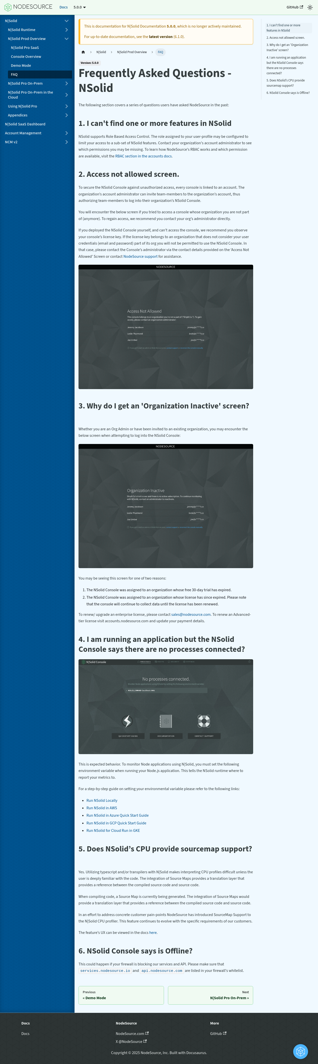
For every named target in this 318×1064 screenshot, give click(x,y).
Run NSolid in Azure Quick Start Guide (117, 815)
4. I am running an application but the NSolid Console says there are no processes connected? (286, 65)
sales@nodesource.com (191, 614)
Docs (63, 7)
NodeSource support (140, 256)
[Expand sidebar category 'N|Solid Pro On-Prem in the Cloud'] (66, 94)
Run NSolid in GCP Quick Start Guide (116, 823)
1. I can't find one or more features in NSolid (283, 28)
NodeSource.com (132, 1033)
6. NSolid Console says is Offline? (288, 93)
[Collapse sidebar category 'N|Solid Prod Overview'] (66, 39)
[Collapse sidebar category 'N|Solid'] (66, 21)
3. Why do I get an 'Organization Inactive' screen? (287, 47)
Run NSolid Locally (102, 800)
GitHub (295, 7)
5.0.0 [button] (78, 7)
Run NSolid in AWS (101, 808)
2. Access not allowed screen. (286, 38)
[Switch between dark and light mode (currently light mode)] (310, 7)
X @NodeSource (131, 1041)
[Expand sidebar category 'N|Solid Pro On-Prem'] (66, 83)
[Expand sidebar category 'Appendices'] (66, 115)
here (153, 932)
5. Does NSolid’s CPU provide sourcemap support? (286, 83)
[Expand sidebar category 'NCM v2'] (66, 142)
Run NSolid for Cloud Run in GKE (113, 830)
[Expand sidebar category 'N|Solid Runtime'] (66, 30)
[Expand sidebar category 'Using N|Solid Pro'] (66, 106)
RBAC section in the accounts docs (143, 156)
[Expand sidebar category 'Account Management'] (66, 133)
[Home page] (83, 52)
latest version (161, 36)
